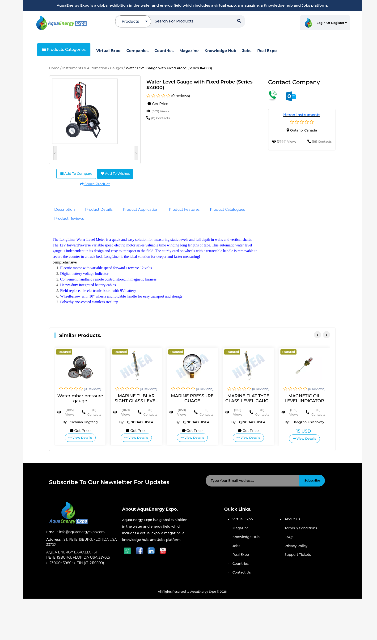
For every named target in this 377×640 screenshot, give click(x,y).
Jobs (236, 546)
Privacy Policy (295, 546)
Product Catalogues (227, 209)
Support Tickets (297, 554)
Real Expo (241, 554)
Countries (241, 563)
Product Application (141, 209)
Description (64, 209)
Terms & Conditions (300, 528)
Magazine (241, 528)
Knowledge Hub (246, 537)
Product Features (184, 209)
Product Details (99, 209)
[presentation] (317, 334)
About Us (292, 519)
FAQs (288, 537)
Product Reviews (69, 218)
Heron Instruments (301, 115)
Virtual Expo (243, 519)
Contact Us (242, 572)
